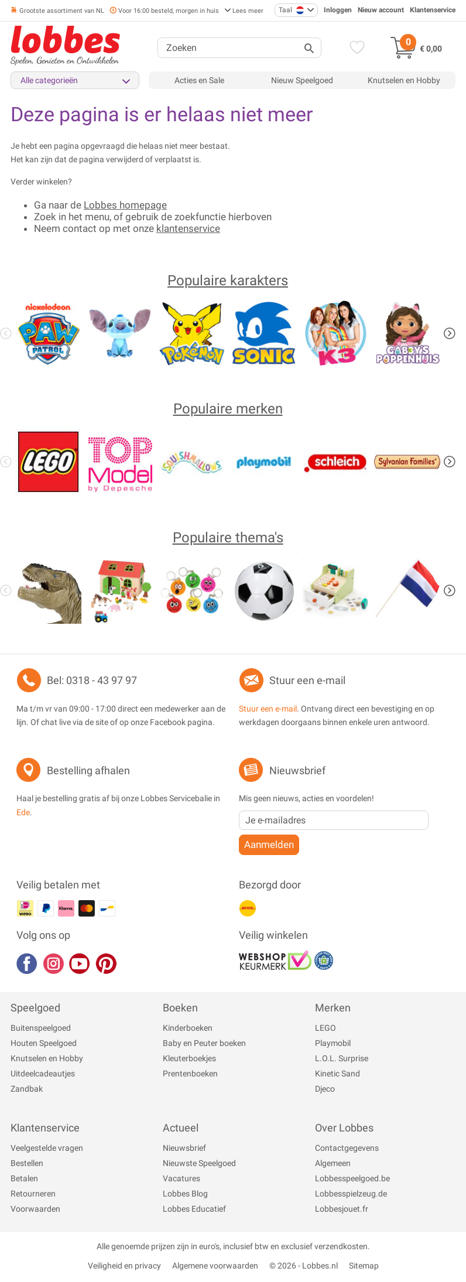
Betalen (24, 1178)
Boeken (180, 1007)
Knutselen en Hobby (404, 80)
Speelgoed (35, 1007)
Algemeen (333, 1163)
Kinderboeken (188, 1028)
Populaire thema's (228, 537)
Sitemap (364, 1265)
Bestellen (27, 1163)
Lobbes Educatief (194, 1208)
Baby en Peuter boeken (204, 1043)
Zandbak (27, 1088)
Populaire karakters (227, 280)
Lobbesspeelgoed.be (352, 1178)
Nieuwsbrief (184, 1148)
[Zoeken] (239, 47)
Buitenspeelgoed (41, 1028)
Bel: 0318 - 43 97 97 (92, 680)
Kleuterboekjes (189, 1058)
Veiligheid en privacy (124, 1265)
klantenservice (188, 228)
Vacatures (181, 1178)
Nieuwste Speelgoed (199, 1163)
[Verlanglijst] (354, 48)
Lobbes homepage (125, 205)
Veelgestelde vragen (47, 1148)
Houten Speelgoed (44, 1043)
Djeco (325, 1088)
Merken (333, 1007)
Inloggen (338, 10)
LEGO (325, 1028)
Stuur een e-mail (307, 680)
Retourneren (33, 1193)
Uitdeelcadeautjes (43, 1073)
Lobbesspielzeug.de (351, 1193)
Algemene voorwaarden (215, 1265)
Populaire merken (228, 409)
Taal (291, 10)
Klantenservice (432, 10)
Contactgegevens (347, 1148)
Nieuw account (381, 10)
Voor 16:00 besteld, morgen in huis (164, 11)
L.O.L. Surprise (341, 1058)
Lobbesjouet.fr (341, 1208)
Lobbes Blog (185, 1193)
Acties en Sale (199, 80)
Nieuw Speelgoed (302, 80)
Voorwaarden (35, 1208)
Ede (23, 812)
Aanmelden (269, 844)
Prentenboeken (190, 1073)
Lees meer (243, 11)
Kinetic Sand (337, 1073)
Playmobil (333, 1043)
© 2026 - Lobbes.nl (303, 1265)
